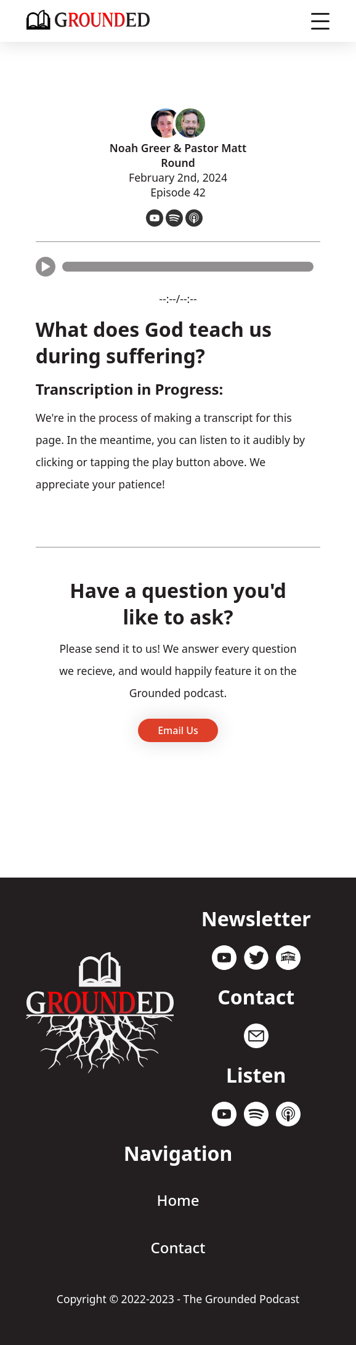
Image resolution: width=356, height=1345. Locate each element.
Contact (178, 1247)
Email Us (178, 730)
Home (177, 1200)
